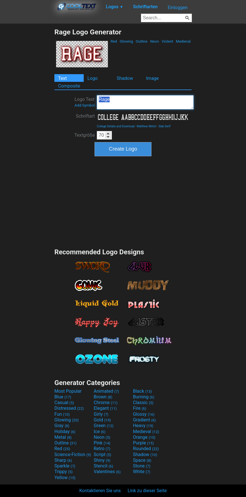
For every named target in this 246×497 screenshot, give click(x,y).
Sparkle (64, 466)
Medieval (183, 41)
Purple (143, 443)
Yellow (64, 477)
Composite (69, 86)
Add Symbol (85, 105)
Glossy (144, 414)
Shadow (125, 78)
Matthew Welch (146, 126)
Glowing (126, 41)
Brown (103, 397)
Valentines (107, 471)
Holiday (64, 431)
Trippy (63, 471)
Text (62, 78)
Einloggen (178, 7)
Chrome (106, 402)
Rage (145, 102)
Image (152, 78)
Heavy (143, 425)
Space (142, 460)
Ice (99, 431)
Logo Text (85, 102)
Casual (64, 402)
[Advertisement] (27, 113)
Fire (139, 408)
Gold (102, 420)
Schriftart (85, 116)
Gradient (144, 420)
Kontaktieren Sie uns (100, 490)
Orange (144, 437)
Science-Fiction (72, 454)
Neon (154, 41)
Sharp (63, 460)
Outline (141, 41)
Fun (62, 414)
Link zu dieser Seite (147, 490)
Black (142, 391)
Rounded (146, 448)
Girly (101, 414)
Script (102, 454)
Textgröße (84, 135)
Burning (143, 397)
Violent (167, 41)
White (141, 471)
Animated (106, 391)
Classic (143, 402)
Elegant (105, 408)
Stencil (103, 466)
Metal (63, 437)
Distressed (69, 408)
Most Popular (68, 391)
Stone (141, 466)
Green (104, 425)
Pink (102, 443)
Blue (62, 397)
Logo (92, 78)
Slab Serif (165, 126)
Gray (61, 425)
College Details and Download (115, 126)
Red (114, 41)
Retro (102, 448)
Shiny (102, 460)
